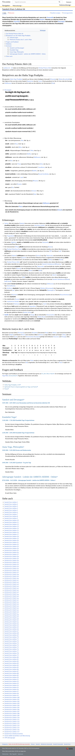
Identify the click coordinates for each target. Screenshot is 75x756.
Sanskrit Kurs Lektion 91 (11, 679)
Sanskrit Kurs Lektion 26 (11, 552)
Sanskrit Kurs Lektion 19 (11, 538)
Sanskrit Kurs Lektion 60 (11, 619)
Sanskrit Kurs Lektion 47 (11, 593)
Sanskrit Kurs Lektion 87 (11, 671)
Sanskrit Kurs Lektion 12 (11, 524)
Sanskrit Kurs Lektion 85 (11, 667)
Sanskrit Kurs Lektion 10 (11, 520)
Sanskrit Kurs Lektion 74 (11, 645)
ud (54, 290)
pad (22, 177)
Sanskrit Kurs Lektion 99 (11, 695)
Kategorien (5, 744)
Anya (16, 144)
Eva (13, 187)
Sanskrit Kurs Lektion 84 (11, 665)
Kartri (45, 304)
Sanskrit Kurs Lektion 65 (11, 627)
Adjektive (14, 242)
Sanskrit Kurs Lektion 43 (11, 584)
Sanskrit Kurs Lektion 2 (11, 504)
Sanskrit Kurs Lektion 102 (11, 701)
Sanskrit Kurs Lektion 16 (11, 532)
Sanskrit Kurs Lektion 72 (11, 641)
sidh (60, 251)
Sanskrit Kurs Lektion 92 (11, 681)
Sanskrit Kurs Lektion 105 (11, 707)
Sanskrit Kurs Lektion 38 (11, 574)
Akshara (41, 334)
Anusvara (56, 336)
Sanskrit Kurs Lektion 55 (11, 609)
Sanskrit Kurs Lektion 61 (11, 621)
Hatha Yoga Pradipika (16, 79)
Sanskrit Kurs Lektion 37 (11, 572)
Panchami (14, 294)
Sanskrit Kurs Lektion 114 (11, 725)
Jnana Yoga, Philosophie (12, 447)
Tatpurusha (49, 255)
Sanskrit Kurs (67, 744)
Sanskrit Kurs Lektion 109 (11, 715)
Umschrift (17, 21)
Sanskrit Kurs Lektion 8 (11, 516)
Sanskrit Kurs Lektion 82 (11, 661)
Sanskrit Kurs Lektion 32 (11, 562)
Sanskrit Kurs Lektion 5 (11, 510)
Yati (26, 362)
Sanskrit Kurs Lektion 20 (11, 540)
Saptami (22, 223)
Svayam (19, 184)
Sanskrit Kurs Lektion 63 (11, 625)
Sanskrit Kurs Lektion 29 (11, 558)
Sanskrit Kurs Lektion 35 (11, 568)
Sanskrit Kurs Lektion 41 (11, 580)
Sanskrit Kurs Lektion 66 (11, 629)
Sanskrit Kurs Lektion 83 (11, 663)
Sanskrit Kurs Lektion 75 (11, 647)
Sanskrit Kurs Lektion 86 (11, 669)
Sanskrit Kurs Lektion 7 (11, 514)
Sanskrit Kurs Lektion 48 (11, 595)
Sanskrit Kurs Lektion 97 (11, 691)
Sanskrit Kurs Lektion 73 (11, 643)
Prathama (16, 304)
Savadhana (41, 167)
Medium (42, 288)
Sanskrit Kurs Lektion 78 (11, 653)
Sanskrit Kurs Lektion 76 (11, 649)
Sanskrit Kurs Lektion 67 (11, 631)
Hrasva (23, 334)
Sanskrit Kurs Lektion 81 (11, 659)
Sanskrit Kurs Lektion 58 (11, 615)
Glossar (33, 744)
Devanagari (61, 21)
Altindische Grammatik (46, 744)
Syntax (6, 223)
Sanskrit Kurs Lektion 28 (11, 556)
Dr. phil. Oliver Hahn (47, 373)
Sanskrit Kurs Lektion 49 (11, 597)
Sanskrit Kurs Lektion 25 (11, 550)
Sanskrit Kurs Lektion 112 (11, 721)
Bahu (20, 147)
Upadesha (30, 81)
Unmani (34, 191)
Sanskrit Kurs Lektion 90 (11, 677)
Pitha (31, 150)
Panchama (21, 332)
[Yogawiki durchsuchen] (38, 2)
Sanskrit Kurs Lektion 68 (11, 633)
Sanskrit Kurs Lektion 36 (11, 570)
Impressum (20, 754)
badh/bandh (7, 281)
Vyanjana (37, 336)
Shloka (61, 79)
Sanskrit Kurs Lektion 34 (11, 566)
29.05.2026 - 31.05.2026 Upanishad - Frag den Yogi (16, 462)
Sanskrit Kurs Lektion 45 (11, 589)
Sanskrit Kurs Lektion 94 (11, 685)
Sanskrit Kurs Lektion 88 (11, 673)
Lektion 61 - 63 (8, 68)
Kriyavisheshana (64, 294)
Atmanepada (49, 288)
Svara (43, 317)
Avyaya (17, 299)
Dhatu (57, 264)
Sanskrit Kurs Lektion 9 (11, 518)
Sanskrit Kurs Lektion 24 (11, 548)
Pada (53, 83)
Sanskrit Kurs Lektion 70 (11, 637)
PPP (50, 251)
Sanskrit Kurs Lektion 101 (11, 699)
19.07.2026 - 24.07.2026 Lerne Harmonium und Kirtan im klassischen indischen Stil (26, 403)
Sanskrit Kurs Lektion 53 (11, 605)
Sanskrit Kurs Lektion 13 (11, 526)
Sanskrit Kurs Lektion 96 (11, 689)
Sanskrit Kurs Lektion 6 (11, 512)
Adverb (54, 275)
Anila (41, 164)
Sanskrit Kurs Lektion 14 (11, 528)
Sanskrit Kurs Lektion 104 (11, 705)
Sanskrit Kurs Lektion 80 (11, 657)
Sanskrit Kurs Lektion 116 (11, 729)
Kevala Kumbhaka (43, 174)
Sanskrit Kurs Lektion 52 (11, 603)
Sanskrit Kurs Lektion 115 (11, 727)
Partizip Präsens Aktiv (45, 68)
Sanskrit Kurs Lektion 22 (11, 544)
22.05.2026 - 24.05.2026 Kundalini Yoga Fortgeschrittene (18, 432)
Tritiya (17, 247)
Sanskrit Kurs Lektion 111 (11, 719)
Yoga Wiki (5, 375)
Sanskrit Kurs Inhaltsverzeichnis (13, 733)
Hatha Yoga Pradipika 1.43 (12, 385)
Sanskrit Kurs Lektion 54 (11, 607)
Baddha (34, 170)
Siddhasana (8, 83)
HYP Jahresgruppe (9, 737)
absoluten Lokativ (39, 225)
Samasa (38, 255)
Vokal (63, 334)
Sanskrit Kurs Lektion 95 (11, 687)
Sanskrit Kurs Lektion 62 (11, 623)
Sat (11, 160)
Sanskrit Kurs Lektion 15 (11, 530)
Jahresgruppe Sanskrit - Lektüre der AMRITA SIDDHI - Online (29, 477)
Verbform (9, 288)
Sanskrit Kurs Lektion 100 (11, 697)
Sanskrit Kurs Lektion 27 (11, 554)
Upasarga (50, 290)
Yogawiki (6, 2)
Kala (34, 194)
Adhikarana (50, 284)
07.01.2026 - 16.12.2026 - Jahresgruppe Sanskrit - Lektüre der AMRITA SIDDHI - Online (28, 480)
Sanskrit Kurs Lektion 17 (11, 534)
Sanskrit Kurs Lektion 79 (11, 655)
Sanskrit (42, 19)
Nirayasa (35, 180)
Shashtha (34, 332)
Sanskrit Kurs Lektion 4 (11, 508)
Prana (19, 164)
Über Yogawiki (13, 754)
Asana (40, 81)
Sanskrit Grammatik (58, 744)
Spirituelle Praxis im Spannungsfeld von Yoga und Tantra (20, 387)
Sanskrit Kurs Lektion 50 (11, 599)
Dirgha (11, 334)
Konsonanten (50, 315)
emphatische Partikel (13, 301)
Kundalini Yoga (9, 417)
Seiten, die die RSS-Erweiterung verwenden (19, 744)
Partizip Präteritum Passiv (14, 249)
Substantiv (45, 242)
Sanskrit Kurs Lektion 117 (11, 731)
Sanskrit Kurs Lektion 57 (11, 613)
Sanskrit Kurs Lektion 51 (11, 601)
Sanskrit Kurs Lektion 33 (11, 564)
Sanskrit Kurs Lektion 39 (11, 576)
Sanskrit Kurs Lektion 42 (11, 582)
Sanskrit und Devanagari (12, 399)
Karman (24, 257)
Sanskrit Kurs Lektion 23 (11, 546)
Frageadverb (10, 236)
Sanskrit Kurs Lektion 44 (11, 587)
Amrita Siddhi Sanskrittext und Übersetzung (17, 735)
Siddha (29, 154)
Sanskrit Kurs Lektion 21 (11, 542)
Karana (50, 247)
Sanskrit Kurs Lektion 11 (11, 522)
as (60, 264)
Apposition (32, 306)
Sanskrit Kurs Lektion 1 (11, 502)
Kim (22, 140)
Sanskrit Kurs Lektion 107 (11, 711)
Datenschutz (5, 754)
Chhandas (53, 79)
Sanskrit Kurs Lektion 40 (11, 578)
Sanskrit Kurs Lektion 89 (11, 675)
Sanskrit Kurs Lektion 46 (11, 591)
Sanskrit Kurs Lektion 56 (11, 611)
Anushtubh (66, 79)
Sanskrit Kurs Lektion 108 (11, 713)
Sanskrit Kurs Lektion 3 (11, 506)
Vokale (39, 317)
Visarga (32, 315)
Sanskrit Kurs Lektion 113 (11, 723)
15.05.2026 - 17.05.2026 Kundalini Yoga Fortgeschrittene (18, 420)
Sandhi (6, 315)
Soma (29, 312)
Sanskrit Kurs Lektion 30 (11, 560)
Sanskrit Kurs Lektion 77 (11, 651)
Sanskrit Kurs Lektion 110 (11, 717)
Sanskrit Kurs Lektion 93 (11, 683)
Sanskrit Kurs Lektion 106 (11, 709)
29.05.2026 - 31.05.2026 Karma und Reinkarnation (16, 450)
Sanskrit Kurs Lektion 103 (11, 703)
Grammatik (50, 17)
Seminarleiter (12, 375)
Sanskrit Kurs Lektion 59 (11, 617)
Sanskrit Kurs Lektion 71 (11, 639)
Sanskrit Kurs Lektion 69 (11, 635)
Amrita (25, 312)
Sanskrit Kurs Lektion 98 (11, 693)
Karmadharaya (11, 286)
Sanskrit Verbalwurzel (48, 264)
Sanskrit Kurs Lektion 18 (11, 536)
